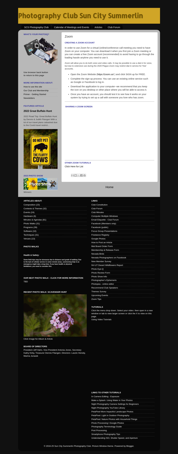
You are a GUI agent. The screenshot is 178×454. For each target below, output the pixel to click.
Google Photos (98, 238)
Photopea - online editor (102, 284)
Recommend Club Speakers (104, 288)
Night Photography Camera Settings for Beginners (115, 404)
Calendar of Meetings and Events (71, 27)
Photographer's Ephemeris (104, 280)
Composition (29, 205)
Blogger (130, 446)
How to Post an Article (101, 242)
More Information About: (38, 83)
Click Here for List (74, 166)
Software (28, 231)
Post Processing (99, 430)
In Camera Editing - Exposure (105, 396)
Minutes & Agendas (33, 220)
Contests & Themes (33, 208)
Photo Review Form (100, 273)
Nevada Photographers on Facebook (108, 257)
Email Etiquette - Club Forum (105, 220)
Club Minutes (97, 212)
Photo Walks (29, 223)
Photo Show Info (99, 276)
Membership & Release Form (105, 250)
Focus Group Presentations (104, 231)
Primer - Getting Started (35, 94)
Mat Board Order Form (102, 246)
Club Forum (114, 27)
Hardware (28, 216)
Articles (98, 27)
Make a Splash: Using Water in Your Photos (112, 400)
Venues (27, 238)
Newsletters (29, 98)
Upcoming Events (99, 295)
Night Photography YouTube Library (108, 408)
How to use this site (33, 87)
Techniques (29, 235)
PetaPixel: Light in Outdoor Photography (110, 415)
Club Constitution (99, 205)
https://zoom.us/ (105, 74)
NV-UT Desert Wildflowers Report (107, 265)
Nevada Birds (97, 254)
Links (94, 201)
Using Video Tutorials (101, 319)
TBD (26, 281)
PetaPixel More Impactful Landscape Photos (112, 411)
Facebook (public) (99, 227)
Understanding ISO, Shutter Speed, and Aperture (114, 438)
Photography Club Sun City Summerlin (80, 15)
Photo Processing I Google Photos (107, 423)
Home (109, 187)
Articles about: (33, 201)
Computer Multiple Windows (104, 216)
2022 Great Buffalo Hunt (38, 111)
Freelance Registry (100, 235)
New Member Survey (101, 261)
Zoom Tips (96, 299)
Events (27, 212)
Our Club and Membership (36, 90)
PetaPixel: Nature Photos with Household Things (114, 419)
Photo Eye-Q (97, 269)
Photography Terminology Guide (106, 426)
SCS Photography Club (36, 27)
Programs (28, 227)
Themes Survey (98, 291)
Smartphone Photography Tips (105, 434)
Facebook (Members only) (103, 223)
